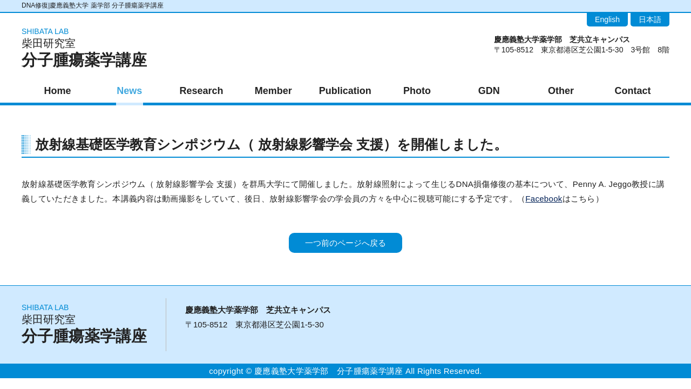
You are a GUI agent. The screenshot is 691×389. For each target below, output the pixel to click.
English (607, 19)
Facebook (543, 198)
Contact (633, 90)
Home (57, 90)
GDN (489, 90)
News (129, 90)
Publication (345, 90)
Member (273, 90)
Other (561, 90)
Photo (417, 90)
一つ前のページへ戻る (345, 242)
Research (201, 90)
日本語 (650, 19)
